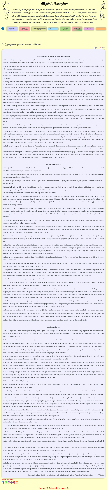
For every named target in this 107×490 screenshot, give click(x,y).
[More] (17, 482)
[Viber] (11, 482)
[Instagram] (9, 482)
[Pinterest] (14, 482)
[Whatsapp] (6, 482)
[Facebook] (3, 482)
